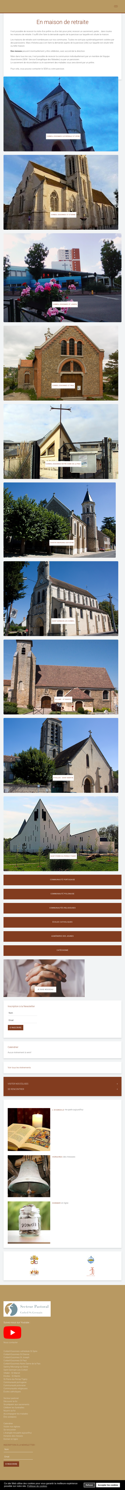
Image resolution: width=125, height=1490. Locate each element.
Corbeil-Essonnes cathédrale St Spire (63, 134)
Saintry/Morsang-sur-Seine (62, 540)
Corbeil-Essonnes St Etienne (63, 212)
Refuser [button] (89, 1485)
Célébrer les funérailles (14, 1404)
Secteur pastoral (11, 1394)
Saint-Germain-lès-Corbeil (63, 619)
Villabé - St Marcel (63, 697)
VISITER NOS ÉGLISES (18, 1081)
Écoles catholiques (62, 920)
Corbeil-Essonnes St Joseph (65, 302)
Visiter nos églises (12, 1423)
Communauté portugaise (62, 877)
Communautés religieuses (62, 906)
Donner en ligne (11, 1435)
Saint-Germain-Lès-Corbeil (16, 1366)
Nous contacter (11, 1339)
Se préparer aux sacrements (16, 1401)
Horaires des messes (13, 1432)
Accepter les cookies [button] (108, 1485)
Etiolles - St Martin (12, 1372)
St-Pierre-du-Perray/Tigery (15, 1375)
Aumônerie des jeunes (62, 934)
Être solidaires (10, 1413)
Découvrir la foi (10, 1398)
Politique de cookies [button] (37, 1486)
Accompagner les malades (16, 1410)
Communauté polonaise (62, 891)
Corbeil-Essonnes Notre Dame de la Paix (63, 461)
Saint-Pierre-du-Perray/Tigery (63, 854)
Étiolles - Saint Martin (63, 775)
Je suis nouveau (45, 987)
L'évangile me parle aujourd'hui (18, 1429)
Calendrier (8, 1420)
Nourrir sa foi (10, 1407)
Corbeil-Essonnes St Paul (63, 383)
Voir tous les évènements (19, 1065)
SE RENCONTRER (16, 1087)
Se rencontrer (10, 1426)
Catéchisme (62, 948)
